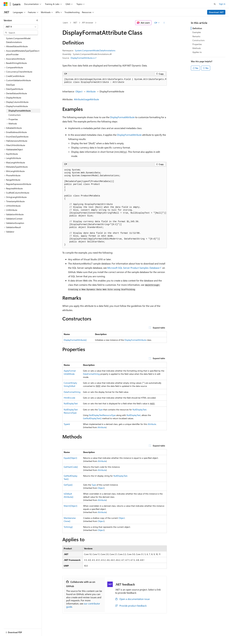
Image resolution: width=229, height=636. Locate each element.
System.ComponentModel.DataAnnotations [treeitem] (18, 40)
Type (100, 409)
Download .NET (216, 12)
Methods (196, 48)
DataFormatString (91, 373)
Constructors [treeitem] (14, 114)
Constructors (198, 40)
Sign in (222, 3)
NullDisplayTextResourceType (102, 415)
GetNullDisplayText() (92, 418)
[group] (114, 81)
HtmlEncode (69, 397)
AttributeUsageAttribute (86, 99)
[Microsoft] (6, 4)
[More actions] (164, 22)
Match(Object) (70, 505)
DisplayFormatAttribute (122, 117)
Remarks (196, 36)
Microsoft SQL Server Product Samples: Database (133, 267)
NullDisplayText (71, 403)
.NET (75, 22)
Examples (196, 32)
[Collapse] (37, 20)
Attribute (91, 91)
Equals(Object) (70, 457)
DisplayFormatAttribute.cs (83, 57)
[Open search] (215, 4)
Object (78, 91)
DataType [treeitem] (10, 84)
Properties (197, 44)
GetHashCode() (71, 466)
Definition (197, 28)
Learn (65, 22)
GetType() (68, 484)
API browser (87, 22)
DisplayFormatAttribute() (75, 339)
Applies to (197, 52)
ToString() (68, 526)
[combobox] (21, 26)
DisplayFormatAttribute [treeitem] (19, 110)
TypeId (67, 424)
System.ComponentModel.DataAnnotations (95, 50)
